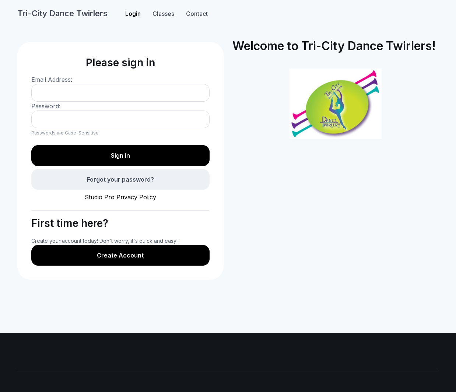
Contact (197, 13)
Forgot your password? (120, 179)
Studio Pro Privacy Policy (120, 197)
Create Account (120, 255)
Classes (163, 13)
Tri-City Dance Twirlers (62, 13)
